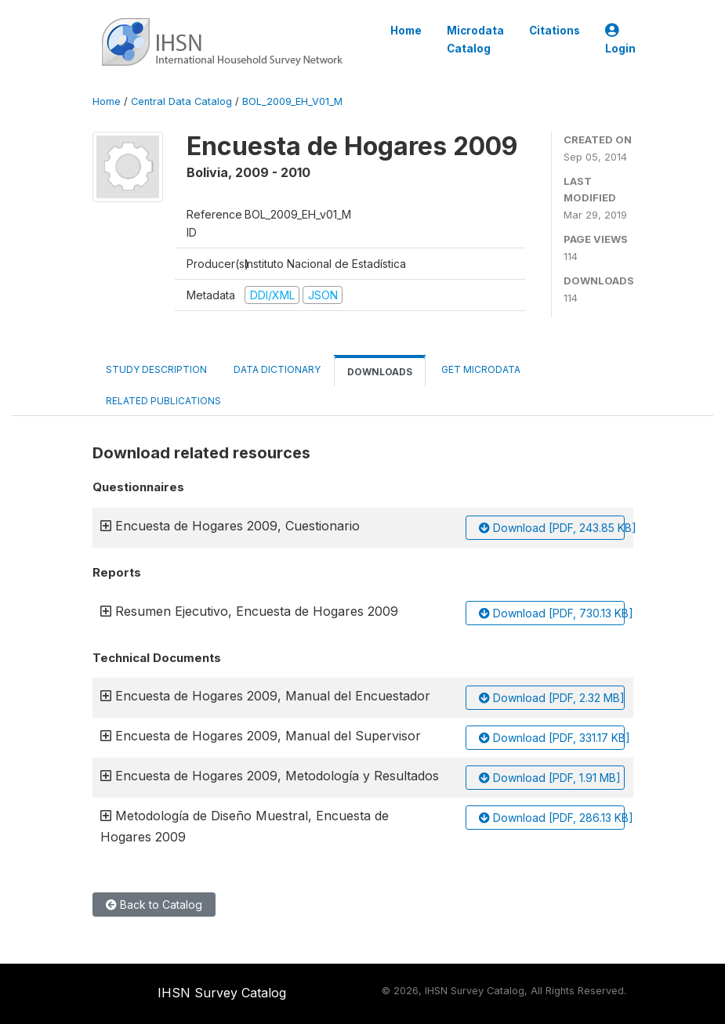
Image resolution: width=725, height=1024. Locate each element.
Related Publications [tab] (163, 401)
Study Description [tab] (156, 369)
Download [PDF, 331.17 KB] (552, 737)
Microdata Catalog (475, 39)
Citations (554, 30)
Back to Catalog (154, 904)
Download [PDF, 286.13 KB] (552, 817)
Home (406, 30)
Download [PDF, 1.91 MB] (550, 777)
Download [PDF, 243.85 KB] (552, 527)
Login (620, 39)
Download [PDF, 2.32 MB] (552, 697)
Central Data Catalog (181, 101)
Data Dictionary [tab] (277, 369)
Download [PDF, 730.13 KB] (552, 613)
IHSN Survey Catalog (222, 992)
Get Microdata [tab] (479, 369)
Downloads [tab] (379, 372)
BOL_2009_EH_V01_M (292, 101)
